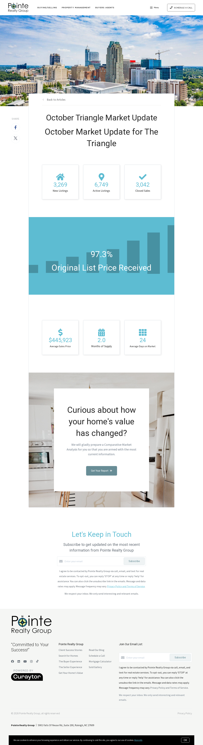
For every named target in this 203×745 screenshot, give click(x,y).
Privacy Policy (185, 713)
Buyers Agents (104, 8)
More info (138, 740)
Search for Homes (68, 655)
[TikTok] (37, 661)
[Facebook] (12, 661)
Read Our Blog (96, 650)
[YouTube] (25, 661)
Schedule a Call (97, 655)
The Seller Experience (70, 667)
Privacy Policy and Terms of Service (126, 586)
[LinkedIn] (18, 661)
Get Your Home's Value (71, 672)
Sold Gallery (95, 667)
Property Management (76, 8)
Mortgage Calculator (100, 661)
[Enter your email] (93, 561)
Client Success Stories (70, 650)
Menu (154, 8)
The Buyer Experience (70, 661)
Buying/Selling (47, 8)
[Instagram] (31, 661)
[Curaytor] (27, 680)
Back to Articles (56, 99)
